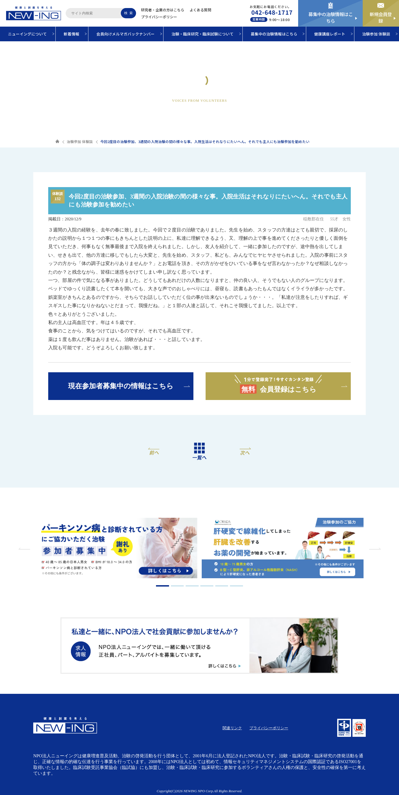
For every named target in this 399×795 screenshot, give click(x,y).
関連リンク (232, 728)
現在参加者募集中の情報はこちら (120, 386)
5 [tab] (221, 586)
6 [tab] (236, 586)
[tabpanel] (116, 549)
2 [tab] (177, 586)
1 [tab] (162, 586)
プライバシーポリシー (159, 16)
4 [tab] (206, 586)
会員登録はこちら (278, 384)
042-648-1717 (272, 12)
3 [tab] (192, 586)
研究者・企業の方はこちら (162, 9)
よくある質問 (200, 9)
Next (374, 548)
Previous (24, 548)
